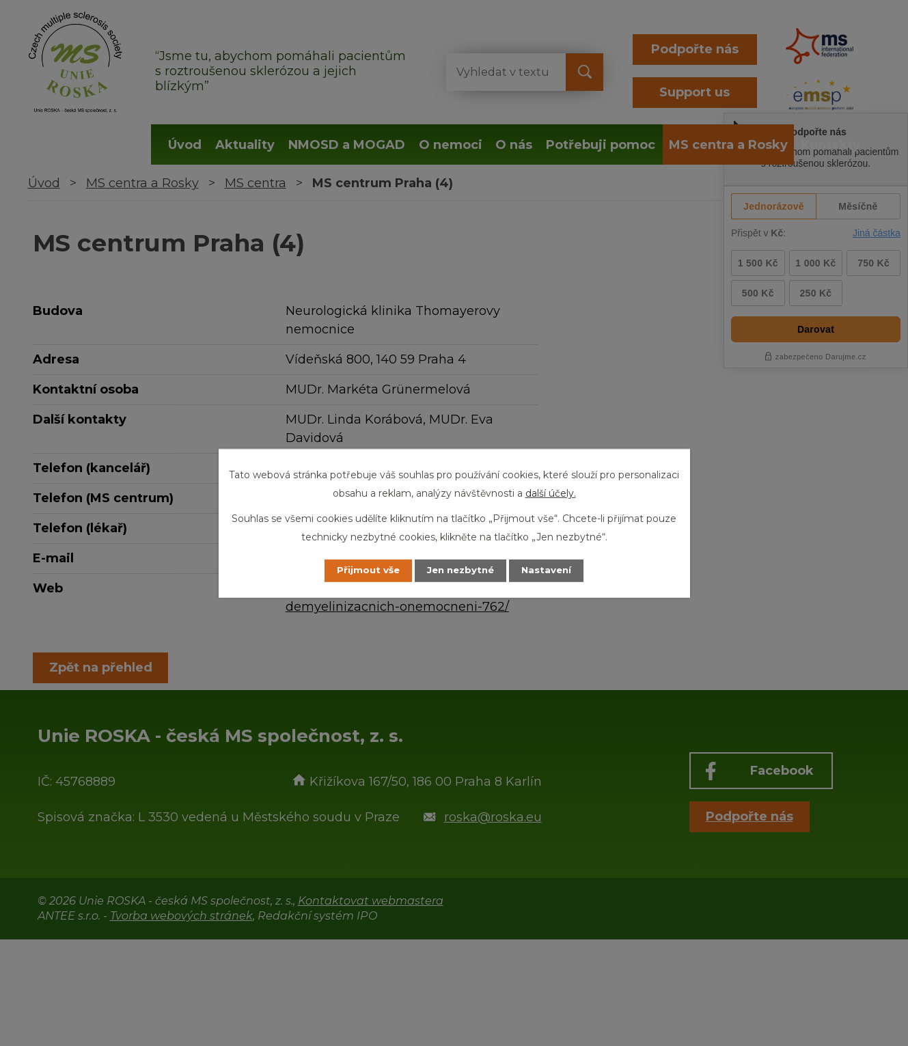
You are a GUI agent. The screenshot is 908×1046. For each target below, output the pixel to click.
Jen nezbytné (460, 570)
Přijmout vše (361, 570)
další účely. (550, 492)
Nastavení (553, 570)
